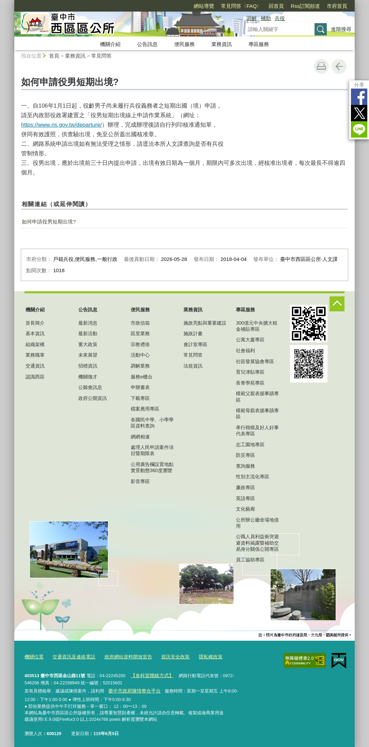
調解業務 (140, 366)
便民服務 (184, 44)
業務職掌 (35, 355)
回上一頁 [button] (339, 66)
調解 (251, 18)
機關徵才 (87, 376)
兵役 (280, 18)
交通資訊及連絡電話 (71, 656)
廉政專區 (245, 487)
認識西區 (35, 376)
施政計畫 (193, 333)
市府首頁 (337, 6)
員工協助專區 (250, 559)
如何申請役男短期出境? (49, 221)
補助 (266, 18)
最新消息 (87, 323)
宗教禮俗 (140, 344)
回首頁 (276, 6)
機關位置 (33, 656)
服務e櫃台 (142, 376)
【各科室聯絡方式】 (150, 673)
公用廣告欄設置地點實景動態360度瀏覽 (152, 467)
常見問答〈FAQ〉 (241, 6)
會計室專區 (195, 344)
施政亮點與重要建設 (204, 323)
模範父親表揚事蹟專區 (257, 396)
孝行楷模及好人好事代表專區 (257, 430)
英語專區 (245, 498)
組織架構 (35, 344)
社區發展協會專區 (255, 361)
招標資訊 (87, 366)
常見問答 (101, 56)
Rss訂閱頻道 (305, 6)
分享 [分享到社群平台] (359, 84)
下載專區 (140, 398)
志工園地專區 (250, 444)
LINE (359, 129)
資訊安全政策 (166, 656)
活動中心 (140, 355)
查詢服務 (245, 466)
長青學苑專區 (250, 383)
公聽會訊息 (90, 387)
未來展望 (87, 355)
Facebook (359, 97)
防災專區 (245, 455)
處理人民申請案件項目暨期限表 (152, 450)
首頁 (54, 56)
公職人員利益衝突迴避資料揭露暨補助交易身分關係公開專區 (257, 542)
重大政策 (87, 344)
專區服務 (258, 44)
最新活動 (87, 333)
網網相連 (140, 436)
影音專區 (140, 481)
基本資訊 (35, 333)
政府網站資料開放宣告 (122, 656)
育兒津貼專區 (250, 372)
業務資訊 (221, 44)
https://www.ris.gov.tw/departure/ (61, 125)
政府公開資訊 (92, 398)
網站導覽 (204, 6)
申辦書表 (140, 387)
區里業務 (140, 333)
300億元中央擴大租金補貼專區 (256, 326)
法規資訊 (193, 366)
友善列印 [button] (321, 66)
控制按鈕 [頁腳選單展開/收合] (337, 303)
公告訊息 (147, 44)
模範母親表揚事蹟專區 (257, 413)
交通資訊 (35, 366)
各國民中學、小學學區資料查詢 (152, 423)
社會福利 (245, 350)
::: (11, 3)
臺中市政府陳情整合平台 (132, 688)
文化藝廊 (245, 509)
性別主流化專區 (252, 476)
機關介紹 (110, 44)
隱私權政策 (200, 656)
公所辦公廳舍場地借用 (257, 523)
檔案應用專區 (145, 408)
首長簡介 (35, 323)
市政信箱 (140, 323)
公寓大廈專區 (250, 339)
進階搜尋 (341, 29)
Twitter (359, 113)
